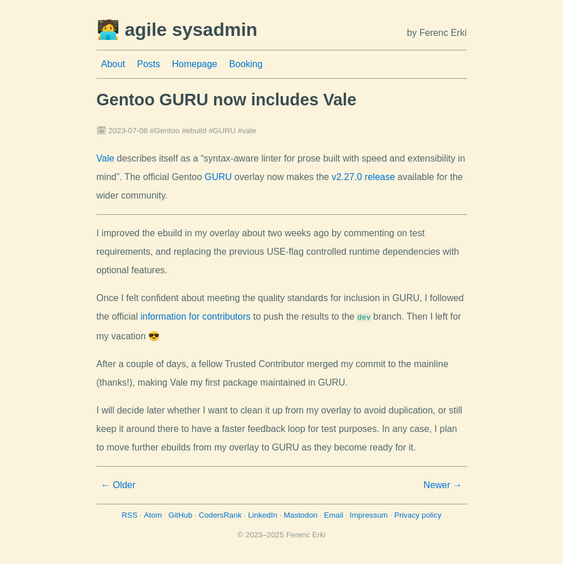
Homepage (194, 64)
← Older (118, 484)
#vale (247, 130)
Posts (148, 64)
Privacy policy (417, 514)
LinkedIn (262, 514)
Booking (246, 64)
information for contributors (196, 316)
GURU (218, 177)
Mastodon (301, 514)
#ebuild (194, 130)
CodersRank (220, 514)
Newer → (443, 484)
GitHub (180, 514)
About (113, 64)
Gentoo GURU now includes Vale (227, 99)
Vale (106, 158)
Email (333, 514)
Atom (153, 514)
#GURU (222, 130)
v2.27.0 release (363, 177)
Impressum (368, 514)
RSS (129, 514)
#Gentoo (164, 130)
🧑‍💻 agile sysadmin (177, 29)
